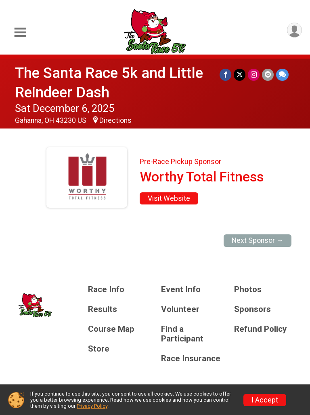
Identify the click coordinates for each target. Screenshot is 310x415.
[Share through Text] (282, 74)
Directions (115, 120)
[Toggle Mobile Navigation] (20, 32)
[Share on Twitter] (239, 74)
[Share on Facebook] (225, 74)
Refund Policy (260, 329)
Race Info (106, 289)
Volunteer (180, 309)
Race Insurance (190, 358)
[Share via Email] (268, 74)
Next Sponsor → (258, 240)
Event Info (181, 289)
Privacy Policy (92, 406)
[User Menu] (294, 30)
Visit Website (169, 198)
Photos (248, 289)
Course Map (111, 329)
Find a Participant (182, 333)
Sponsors (252, 309)
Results (102, 309)
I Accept (264, 400)
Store (98, 349)
